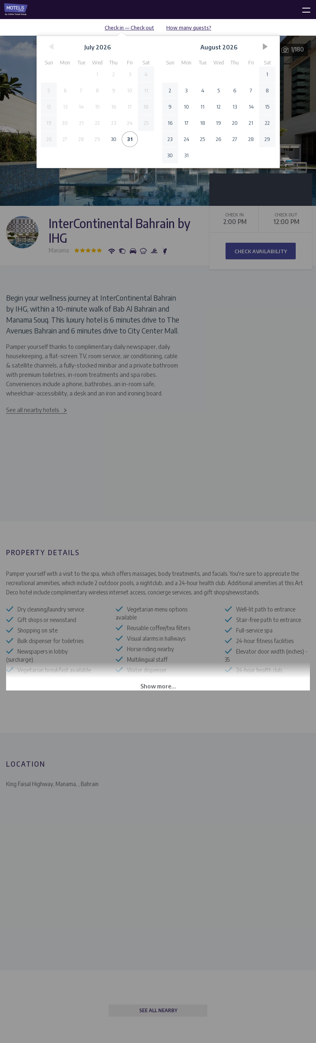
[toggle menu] (302, 8)
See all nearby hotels (32, 409)
